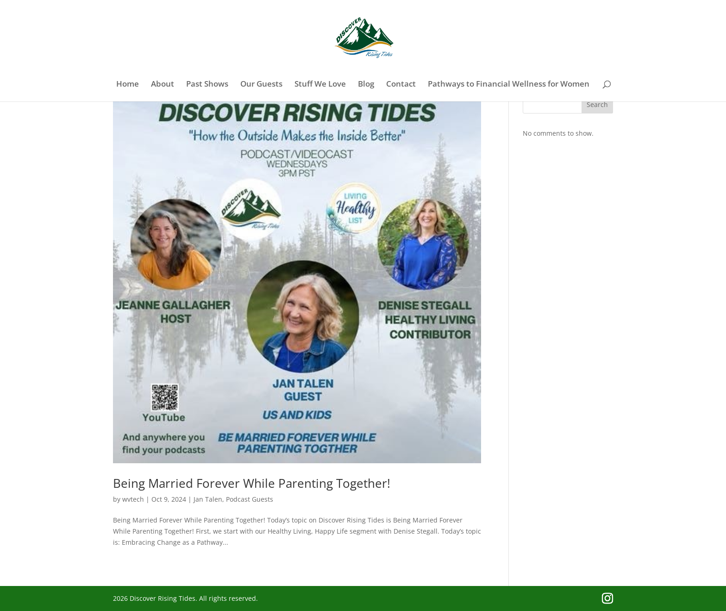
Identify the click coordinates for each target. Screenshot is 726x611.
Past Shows (207, 85)
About (162, 85)
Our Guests (261, 85)
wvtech (133, 499)
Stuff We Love (320, 85)
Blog (366, 85)
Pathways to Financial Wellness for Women (508, 85)
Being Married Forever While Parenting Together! (251, 483)
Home (127, 85)
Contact (401, 85)
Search (597, 104)
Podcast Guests (249, 499)
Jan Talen (208, 499)
